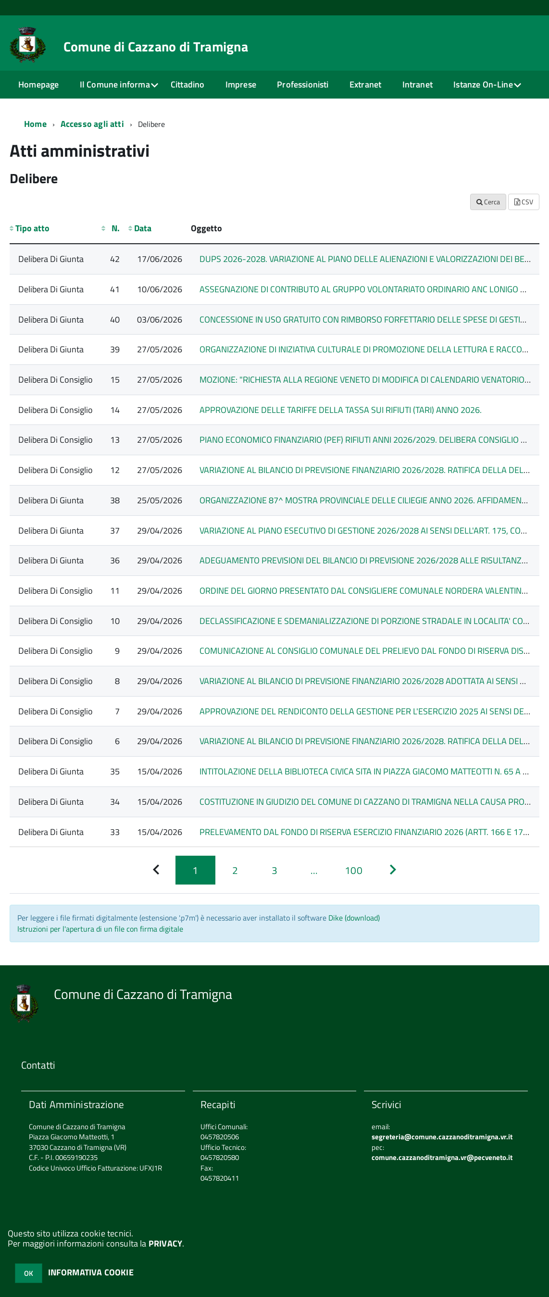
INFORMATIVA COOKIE (91, 1272)
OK (28, 1273)
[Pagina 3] (274, 870)
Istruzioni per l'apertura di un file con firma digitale (100, 929)
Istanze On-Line (483, 84)
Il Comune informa (115, 84)
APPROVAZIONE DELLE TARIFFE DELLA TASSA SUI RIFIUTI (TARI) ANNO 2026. (341, 409)
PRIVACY (165, 1243)
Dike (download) (354, 917)
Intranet (417, 84)
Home (35, 123)
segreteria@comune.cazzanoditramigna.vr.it (442, 1136)
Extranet (365, 84)
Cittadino (188, 84)
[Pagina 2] (235, 870)
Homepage (38, 84)
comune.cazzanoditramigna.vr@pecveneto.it (442, 1157)
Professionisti (303, 84)
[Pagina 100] (353, 870)
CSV (523, 202)
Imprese (240, 84)
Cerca (488, 202)
